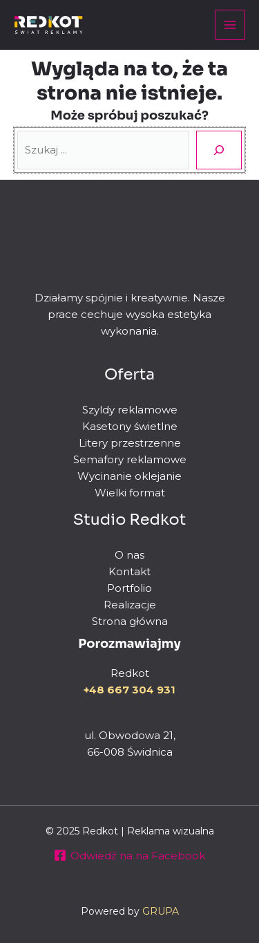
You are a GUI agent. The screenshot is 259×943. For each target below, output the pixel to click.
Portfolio (129, 588)
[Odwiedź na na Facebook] (129, 855)
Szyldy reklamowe (130, 409)
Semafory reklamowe (129, 459)
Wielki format (130, 492)
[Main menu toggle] (230, 25)
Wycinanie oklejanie (129, 476)
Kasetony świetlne (130, 426)
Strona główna (130, 621)
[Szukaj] (219, 150)
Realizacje (130, 604)
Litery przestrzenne (130, 442)
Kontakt (129, 571)
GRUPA (160, 911)
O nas (129, 554)
